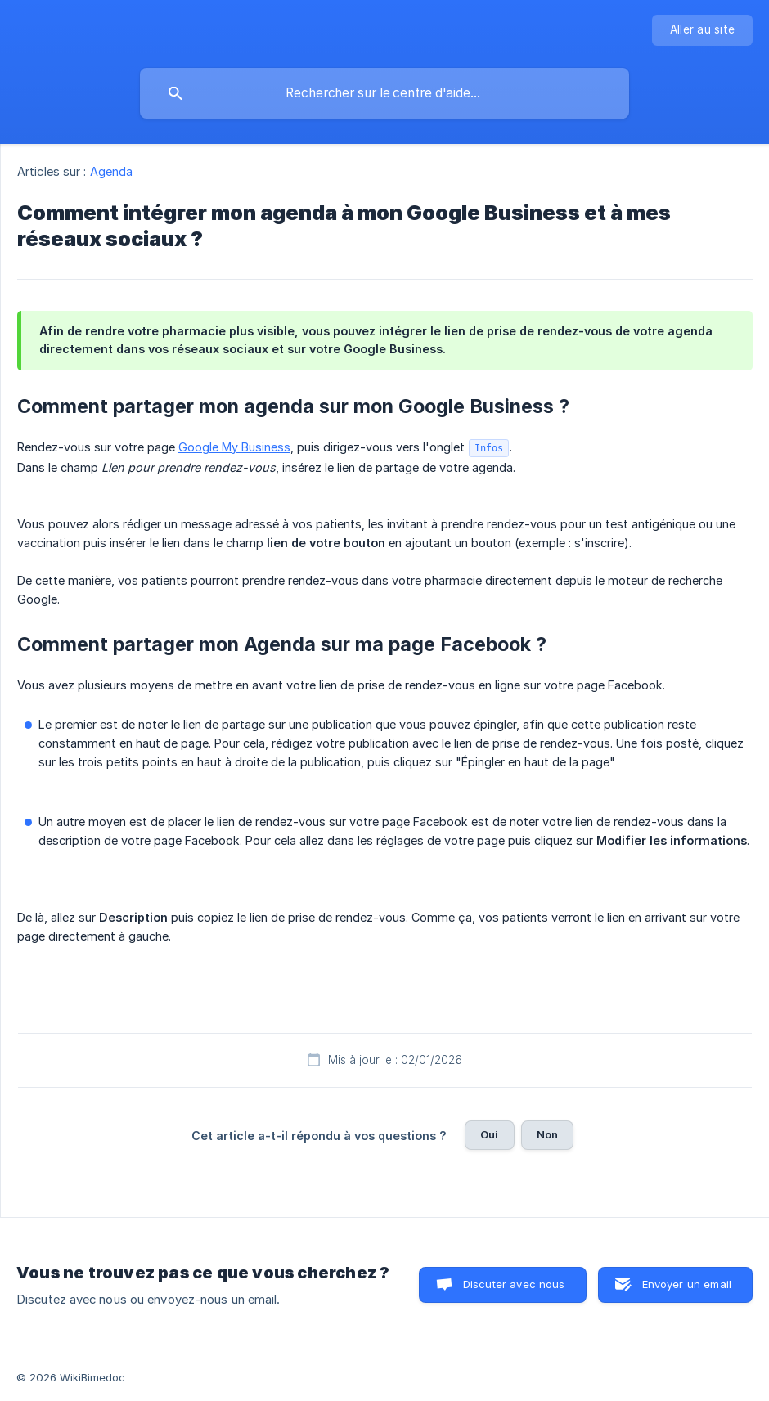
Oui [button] (489, 1134)
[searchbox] (384, 93)
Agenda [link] (111, 171)
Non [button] (547, 1134)
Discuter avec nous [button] (514, 1284)
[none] (702, 30)
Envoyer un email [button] (686, 1284)
